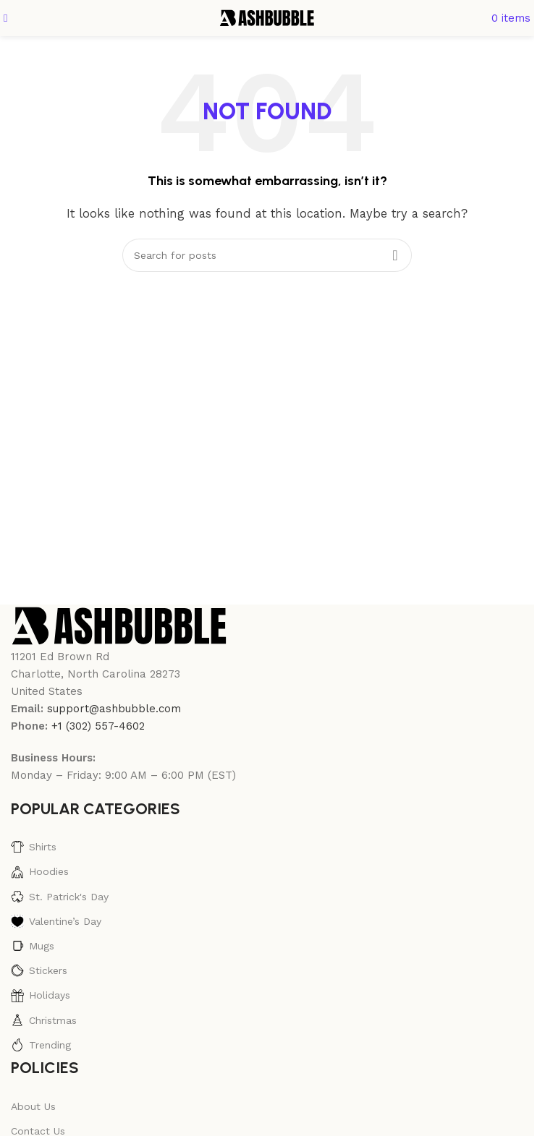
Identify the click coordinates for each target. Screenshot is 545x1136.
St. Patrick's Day (60, 896)
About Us (33, 1106)
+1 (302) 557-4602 (98, 726)
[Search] (267, 255)
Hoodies (40, 872)
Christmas (44, 1020)
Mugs (32, 945)
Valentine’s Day (56, 921)
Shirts (33, 846)
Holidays (40, 995)
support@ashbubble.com (114, 708)
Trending (41, 1044)
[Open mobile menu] (5, 18)
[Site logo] (267, 17)
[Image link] (119, 624)
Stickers (39, 970)
